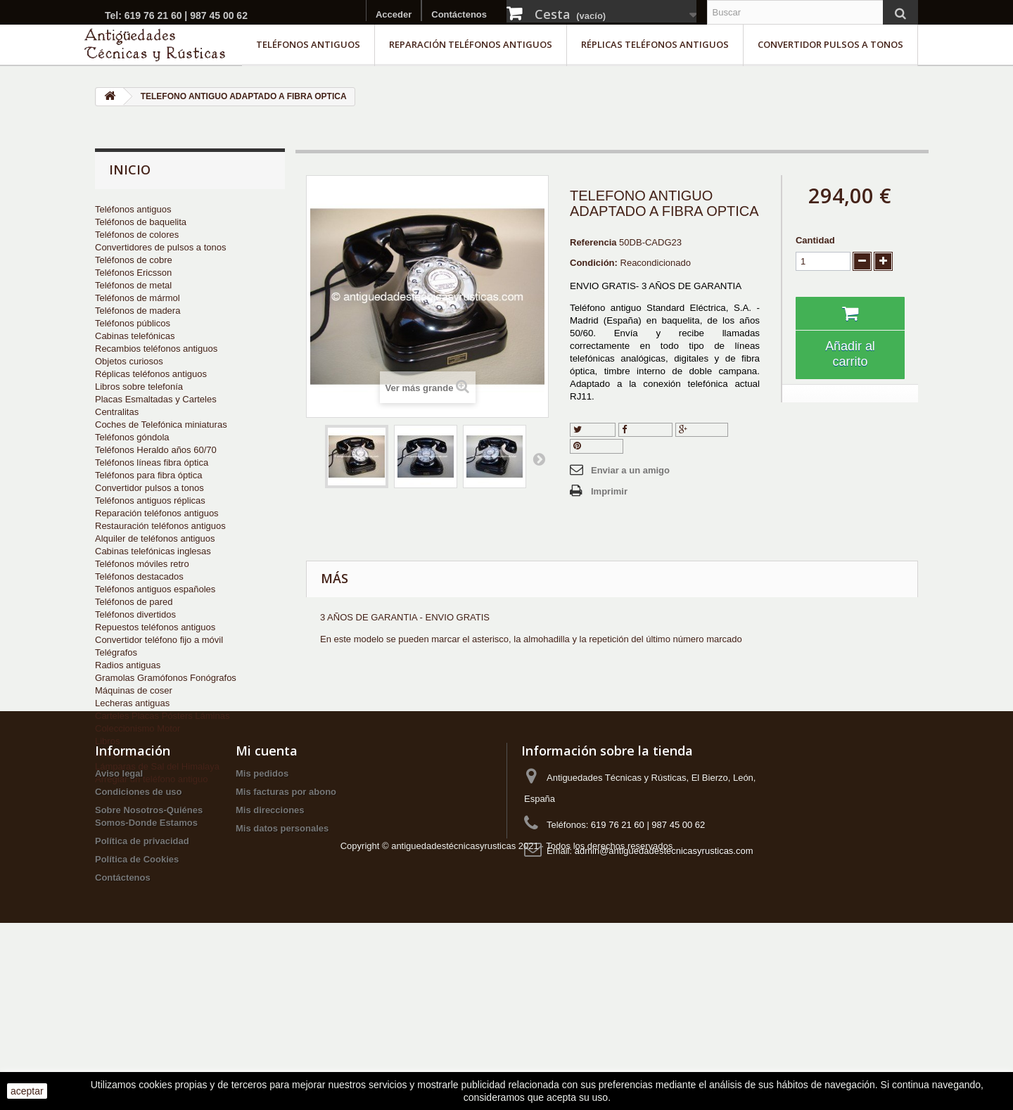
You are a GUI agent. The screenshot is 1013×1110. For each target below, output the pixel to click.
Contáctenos (459, 14)
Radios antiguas (127, 665)
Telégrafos (116, 652)
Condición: (594, 262)
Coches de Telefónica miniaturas (161, 424)
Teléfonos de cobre (133, 260)
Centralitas (117, 412)
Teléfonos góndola (132, 437)
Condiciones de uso (138, 922)
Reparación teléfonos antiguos (470, 44)
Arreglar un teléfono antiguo (151, 779)
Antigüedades (123, 753)
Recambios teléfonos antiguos (156, 348)
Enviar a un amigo (630, 470)
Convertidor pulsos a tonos (830, 44)
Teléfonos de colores (137, 234)
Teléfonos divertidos (135, 614)
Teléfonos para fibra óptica (148, 475)
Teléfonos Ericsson (133, 272)
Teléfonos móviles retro (142, 564)
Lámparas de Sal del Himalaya (157, 766)
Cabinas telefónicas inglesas (153, 551)
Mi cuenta (267, 881)
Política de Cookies (137, 990)
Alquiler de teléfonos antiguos (155, 538)
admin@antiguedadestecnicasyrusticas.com (664, 981)
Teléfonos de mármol (137, 298)
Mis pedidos (262, 904)
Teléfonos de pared (134, 602)
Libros (107, 741)
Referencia (593, 242)
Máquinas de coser (133, 690)
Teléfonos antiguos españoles (155, 589)
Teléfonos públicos (132, 323)
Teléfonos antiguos (308, 44)
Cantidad (815, 240)
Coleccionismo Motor (137, 728)
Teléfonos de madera (137, 310)
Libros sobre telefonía (139, 386)
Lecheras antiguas (132, 703)
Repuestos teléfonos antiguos (155, 627)
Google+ (702, 429)
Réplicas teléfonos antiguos (655, 44)
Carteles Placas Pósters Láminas (162, 715)
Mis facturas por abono (286, 922)
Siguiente (539, 459)
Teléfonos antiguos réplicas (150, 500)
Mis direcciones (270, 941)
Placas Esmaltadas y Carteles (156, 399)
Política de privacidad (142, 972)
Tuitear (592, 429)
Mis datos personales (282, 959)
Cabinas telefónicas (134, 336)
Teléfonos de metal (133, 285)
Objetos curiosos (129, 361)
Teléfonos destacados (139, 576)
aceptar (27, 1091)
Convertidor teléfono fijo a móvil (159, 639)
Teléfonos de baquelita (140, 222)
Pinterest (596, 445)
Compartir (646, 429)
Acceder (394, 14)
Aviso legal (119, 904)
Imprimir (609, 491)
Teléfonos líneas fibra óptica (151, 462)
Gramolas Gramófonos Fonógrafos (165, 677)
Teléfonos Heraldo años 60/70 (156, 450)
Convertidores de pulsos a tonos (160, 247)
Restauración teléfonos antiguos (160, 526)
